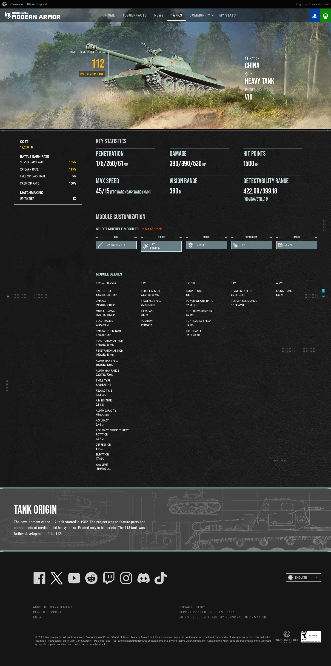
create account (318, 4)
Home (110, 15)
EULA (37, 617)
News (159, 15)
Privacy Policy (192, 607)
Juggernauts (134, 15)
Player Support (47, 612)
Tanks (176, 15)
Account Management (53, 607)
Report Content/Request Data (207, 612)
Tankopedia (87, 52)
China (101, 52)
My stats (227, 15)
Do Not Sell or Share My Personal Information (222, 617)
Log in (300, 4)
